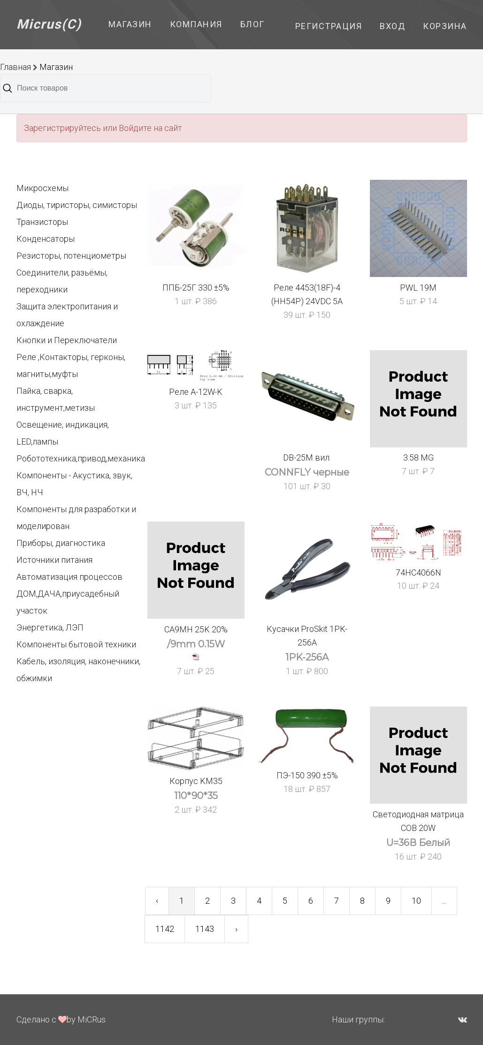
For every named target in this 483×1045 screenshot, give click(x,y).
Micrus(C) (49, 24)
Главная (15, 67)
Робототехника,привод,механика (80, 458)
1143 (204, 929)
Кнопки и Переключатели (66, 340)
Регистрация (328, 26)
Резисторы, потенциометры (71, 256)
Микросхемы (42, 188)
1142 (164, 929)
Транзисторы (42, 222)
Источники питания (54, 560)
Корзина (445, 26)
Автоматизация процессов (69, 577)
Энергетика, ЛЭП (50, 627)
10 (416, 901)
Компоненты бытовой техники (76, 644)
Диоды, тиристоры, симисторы (76, 205)
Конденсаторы (45, 239)
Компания (196, 24)
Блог (252, 24)
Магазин (130, 24)
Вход (392, 26)
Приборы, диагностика (60, 543)
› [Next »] (236, 929)
